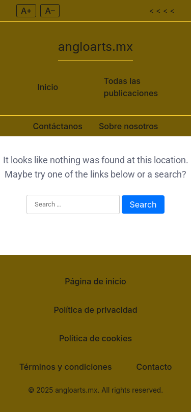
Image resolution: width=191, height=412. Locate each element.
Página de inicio (95, 281)
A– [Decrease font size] (49, 11)
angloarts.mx (95, 46)
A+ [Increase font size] (26, 11)
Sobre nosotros (128, 126)
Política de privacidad (95, 310)
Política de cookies (95, 338)
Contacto (154, 367)
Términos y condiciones (65, 367)
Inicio (47, 87)
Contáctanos (57, 126)
